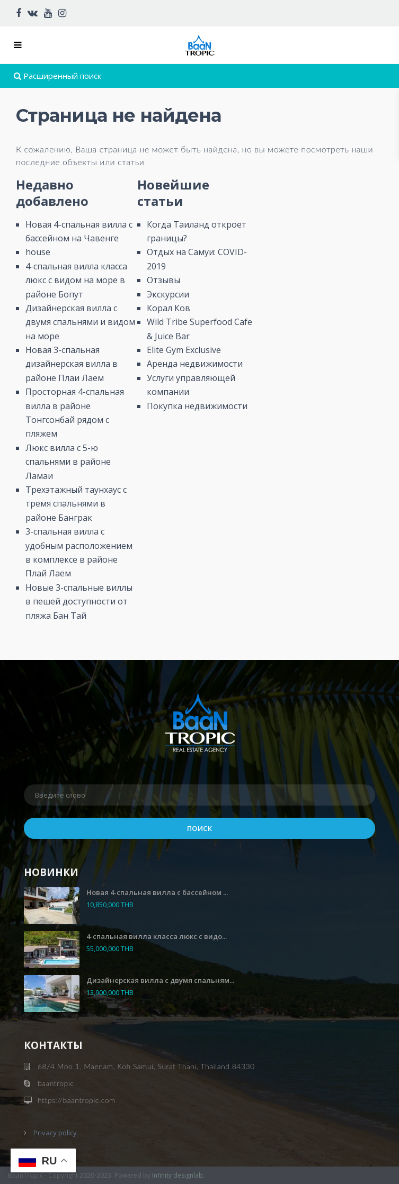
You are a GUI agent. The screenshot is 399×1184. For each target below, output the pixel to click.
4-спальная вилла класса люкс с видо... (156, 936)
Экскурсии (168, 294)
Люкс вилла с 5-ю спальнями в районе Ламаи (68, 462)
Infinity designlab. (178, 1175)
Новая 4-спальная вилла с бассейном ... (157, 892)
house (37, 252)
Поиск (199, 828)
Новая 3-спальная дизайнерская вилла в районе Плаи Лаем (71, 364)
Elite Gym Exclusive (184, 350)
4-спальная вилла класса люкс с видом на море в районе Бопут (76, 280)
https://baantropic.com (77, 1100)
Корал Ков (168, 308)
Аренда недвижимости (195, 363)
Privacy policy (55, 1132)
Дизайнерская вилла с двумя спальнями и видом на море (80, 322)
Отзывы (163, 280)
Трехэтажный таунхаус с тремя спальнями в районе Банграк (76, 503)
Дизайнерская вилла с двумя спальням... (160, 980)
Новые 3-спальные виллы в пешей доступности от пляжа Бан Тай (78, 601)
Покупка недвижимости (197, 406)
